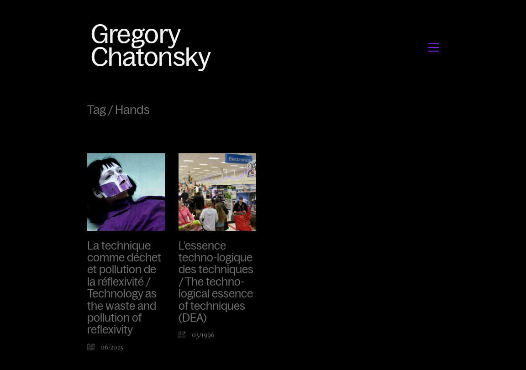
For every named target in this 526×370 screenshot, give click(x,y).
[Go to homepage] (153, 47)
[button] (433, 47)
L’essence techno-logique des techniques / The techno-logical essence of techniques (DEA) (216, 282)
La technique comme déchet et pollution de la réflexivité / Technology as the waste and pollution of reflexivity (124, 288)
